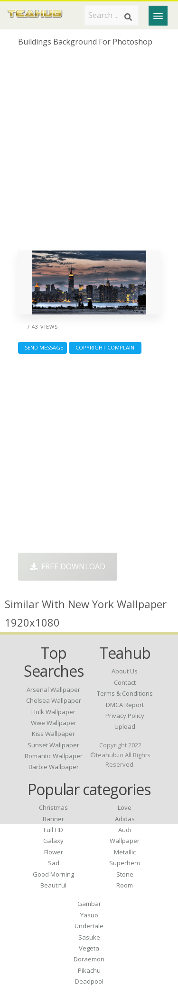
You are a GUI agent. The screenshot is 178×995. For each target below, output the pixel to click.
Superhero (125, 863)
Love (124, 807)
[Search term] (111, 15)
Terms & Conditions (125, 693)
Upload (124, 726)
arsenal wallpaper (53, 689)
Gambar (89, 903)
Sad (53, 863)
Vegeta (89, 948)
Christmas (53, 807)
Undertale (89, 926)
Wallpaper (125, 840)
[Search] (128, 17)
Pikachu (89, 970)
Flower (53, 852)
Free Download (67, 566)
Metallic (125, 852)
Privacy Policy (124, 715)
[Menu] (158, 16)
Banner (53, 819)
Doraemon (89, 959)
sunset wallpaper (53, 745)
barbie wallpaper (53, 766)
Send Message (42, 347)
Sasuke (89, 937)
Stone (124, 874)
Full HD (53, 829)
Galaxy (53, 840)
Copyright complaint (105, 347)
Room (124, 885)
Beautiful (53, 885)
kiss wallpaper (53, 733)
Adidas (125, 819)
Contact (125, 682)
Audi (124, 829)
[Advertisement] (89, 152)
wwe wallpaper (53, 722)
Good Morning (53, 874)
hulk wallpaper (53, 712)
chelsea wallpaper (53, 700)
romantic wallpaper (54, 756)
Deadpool (89, 981)
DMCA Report (125, 704)
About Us (125, 671)
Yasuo (89, 915)
